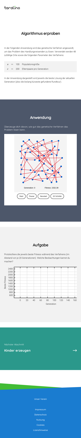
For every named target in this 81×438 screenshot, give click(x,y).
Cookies (41, 425)
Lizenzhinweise (40, 430)
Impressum (40, 409)
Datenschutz (40, 414)
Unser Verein (40, 399)
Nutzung (40, 419)
